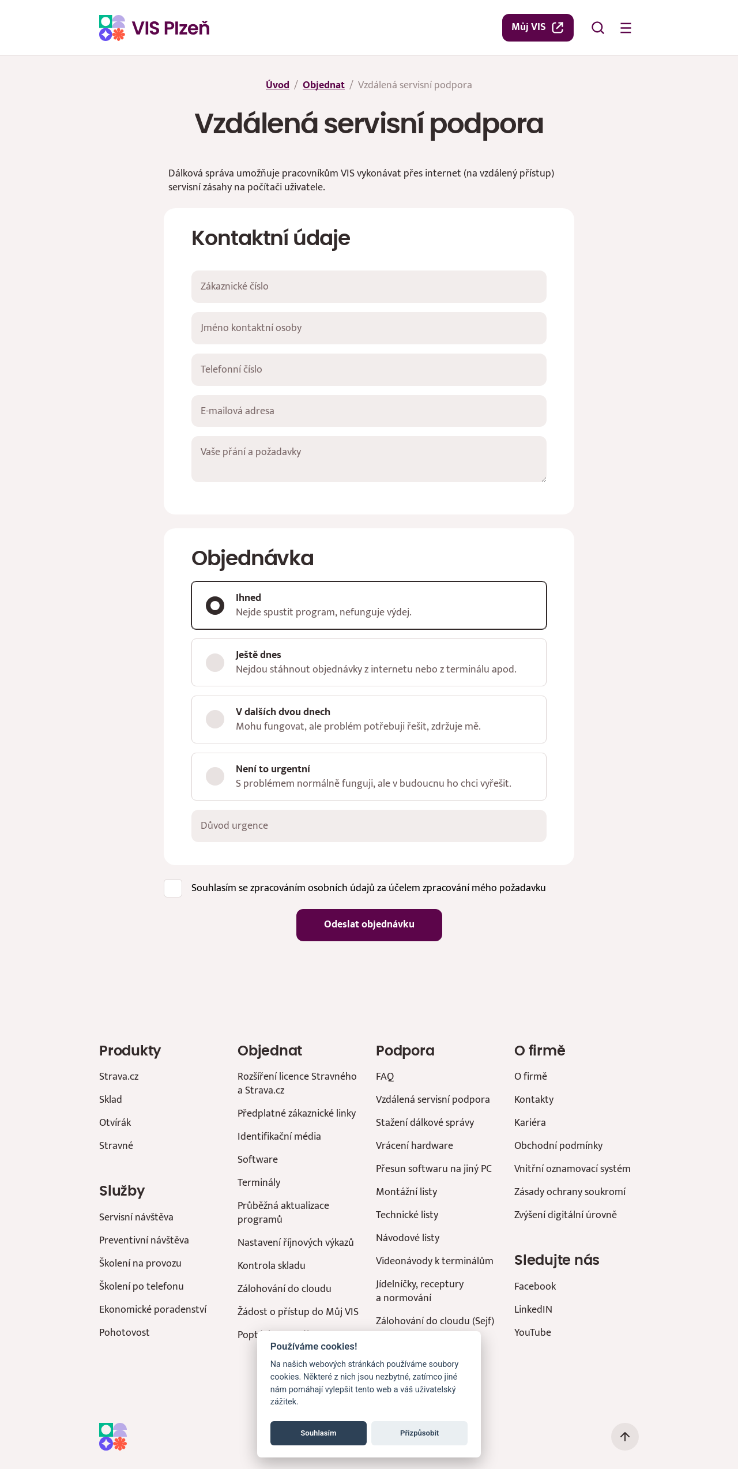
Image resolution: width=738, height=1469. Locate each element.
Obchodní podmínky (558, 1145)
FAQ (385, 1076)
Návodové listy (407, 1238)
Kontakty (534, 1099)
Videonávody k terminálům (435, 1261)
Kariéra (530, 1122)
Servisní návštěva (136, 1217)
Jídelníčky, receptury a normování (420, 1291)
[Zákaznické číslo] (369, 286)
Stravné (116, 1145)
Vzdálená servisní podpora (433, 1099)
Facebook (535, 1286)
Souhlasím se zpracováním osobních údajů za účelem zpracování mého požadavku (368, 887)
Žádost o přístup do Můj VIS (298, 1311)
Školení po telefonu (141, 1286)
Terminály (259, 1182)
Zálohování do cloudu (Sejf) (435, 1321)
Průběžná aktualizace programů (283, 1212)
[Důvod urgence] (369, 826)
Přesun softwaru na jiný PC (434, 1168)
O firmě (530, 1076)
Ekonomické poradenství (152, 1309)
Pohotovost (124, 1332)
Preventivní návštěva (144, 1240)
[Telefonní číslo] (369, 370)
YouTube (532, 1332)
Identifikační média (279, 1136)
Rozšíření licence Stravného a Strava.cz (297, 1083)
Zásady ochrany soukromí (570, 1192)
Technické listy (407, 1215)
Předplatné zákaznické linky (297, 1113)
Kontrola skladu (272, 1265)
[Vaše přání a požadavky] (369, 459)
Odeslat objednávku (369, 924)
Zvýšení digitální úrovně (565, 1215)
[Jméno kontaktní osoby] (369, 328)
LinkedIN (533, 1309)
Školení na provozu (140, 1263)
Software (258, 1159)
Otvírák (115, 1122)
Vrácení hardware (414, 1145)
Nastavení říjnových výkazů (296, 1242)
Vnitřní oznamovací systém (572, 1168)
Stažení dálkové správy (425, 1122)
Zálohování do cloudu (285, 1288)
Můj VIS (537, 27)
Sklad (110, 1099)
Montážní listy (406, 1192)
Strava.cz (118, 1076)
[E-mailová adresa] (369, 411)
